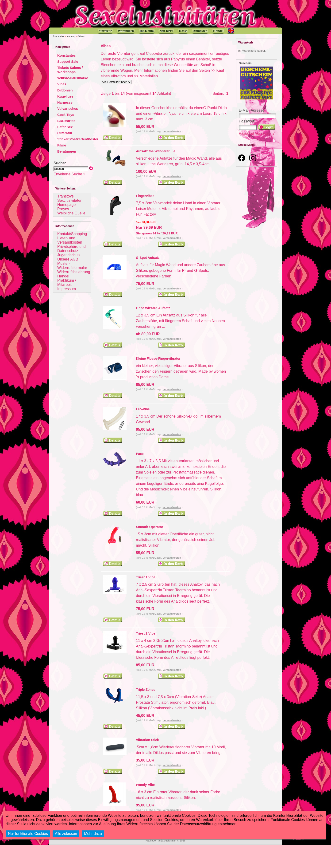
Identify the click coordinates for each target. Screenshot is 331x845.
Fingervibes (145, 196)
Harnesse (65, 102)
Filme (61, 145)
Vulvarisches (67, 109)
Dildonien (65, 90)
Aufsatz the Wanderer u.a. (156, 151)
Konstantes (66, 55)
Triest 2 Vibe (145, 633)
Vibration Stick (147, 740)
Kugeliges (65, 96)
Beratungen (66, 151)
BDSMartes (66, 121)
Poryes (63, 209)
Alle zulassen (66, 834)
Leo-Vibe (143, 409)
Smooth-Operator (149, 527)
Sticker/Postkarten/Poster (77, 139)
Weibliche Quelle (71, 213)
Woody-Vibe (145, 785)
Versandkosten (172, 131)
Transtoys (65, 196)
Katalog (71, 36)
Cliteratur (64, 133)
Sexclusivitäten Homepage (69, 202)
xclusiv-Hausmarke (72, 78)
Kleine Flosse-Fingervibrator (158, 358)
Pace (140, 454)
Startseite (58, 36)
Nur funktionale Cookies (28, 834)
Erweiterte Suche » (69, 174)
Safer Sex (65, 127)
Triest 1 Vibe (145, 577)
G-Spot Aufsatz (148, 258)
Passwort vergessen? (257, 133)
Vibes (81, 36)
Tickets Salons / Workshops (70, 70)
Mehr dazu (93, 834)
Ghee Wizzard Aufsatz (153, 308)
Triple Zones (145, 689)
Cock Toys (65, 115)
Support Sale (67, 61)
